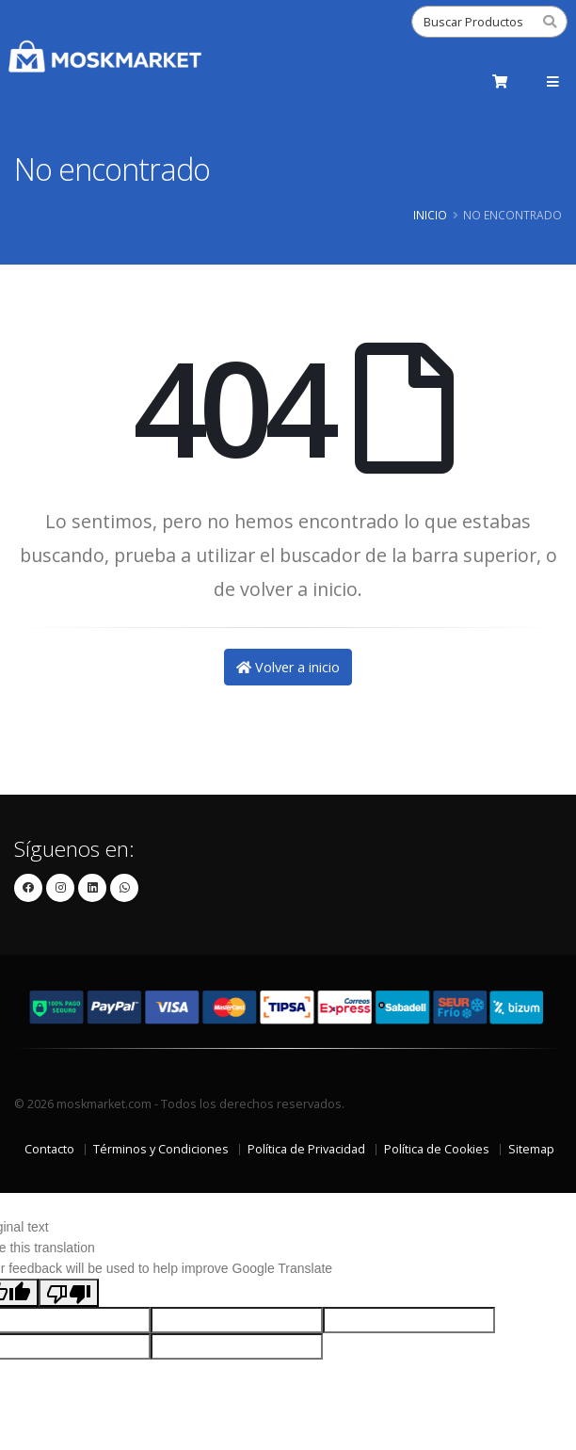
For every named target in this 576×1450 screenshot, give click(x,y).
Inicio (430, 214)
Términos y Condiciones (161, 1149)
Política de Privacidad (306, 1149)
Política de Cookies (436, 1149)
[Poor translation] (69, 1293)
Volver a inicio (288, 667)
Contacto (49, 1149)
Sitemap (531, 1149)
